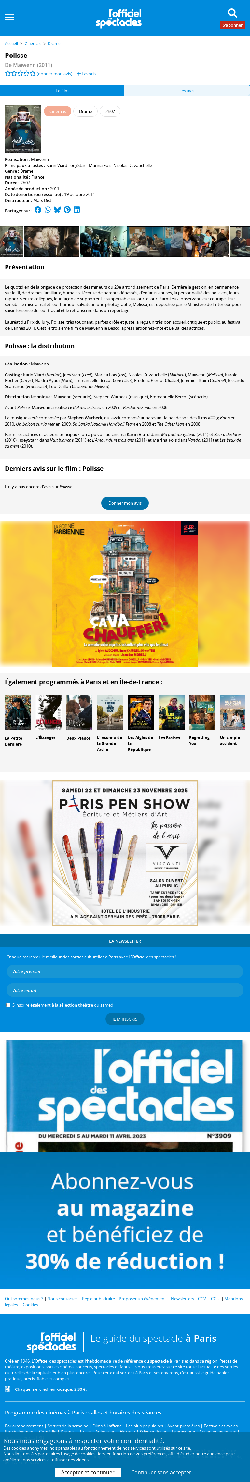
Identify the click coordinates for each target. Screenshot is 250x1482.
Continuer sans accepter (161, 1472)
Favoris (86, 74)
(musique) (120, 397)
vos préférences (151, 1454)
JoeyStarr (78, 165)
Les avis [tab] (186, 90)
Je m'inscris (125, 1019)
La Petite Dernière (13, 741)
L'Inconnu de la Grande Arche (109, 744)
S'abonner (233, 25)
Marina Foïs (100, 165)
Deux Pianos (78, 738)
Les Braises (169, 738)
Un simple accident (230, 741)
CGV (202, 1299)
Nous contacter (62, 1299)
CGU (215, 1299)
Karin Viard (56, 165)
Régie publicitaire (98, 1299)
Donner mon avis (125, 503)
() (42, 374)
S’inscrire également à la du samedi (63, 1005)
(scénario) (72, 397)
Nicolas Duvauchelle (132, 165)
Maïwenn (40, 159)
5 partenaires (47, 1454)
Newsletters (182, 1299)
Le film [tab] (62, 90)
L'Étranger (45, 737)
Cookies (30, 1305)
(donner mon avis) (54, 74)
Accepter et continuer (88, 1472)
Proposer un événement (142, 1299)
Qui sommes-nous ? (24, 1299)
